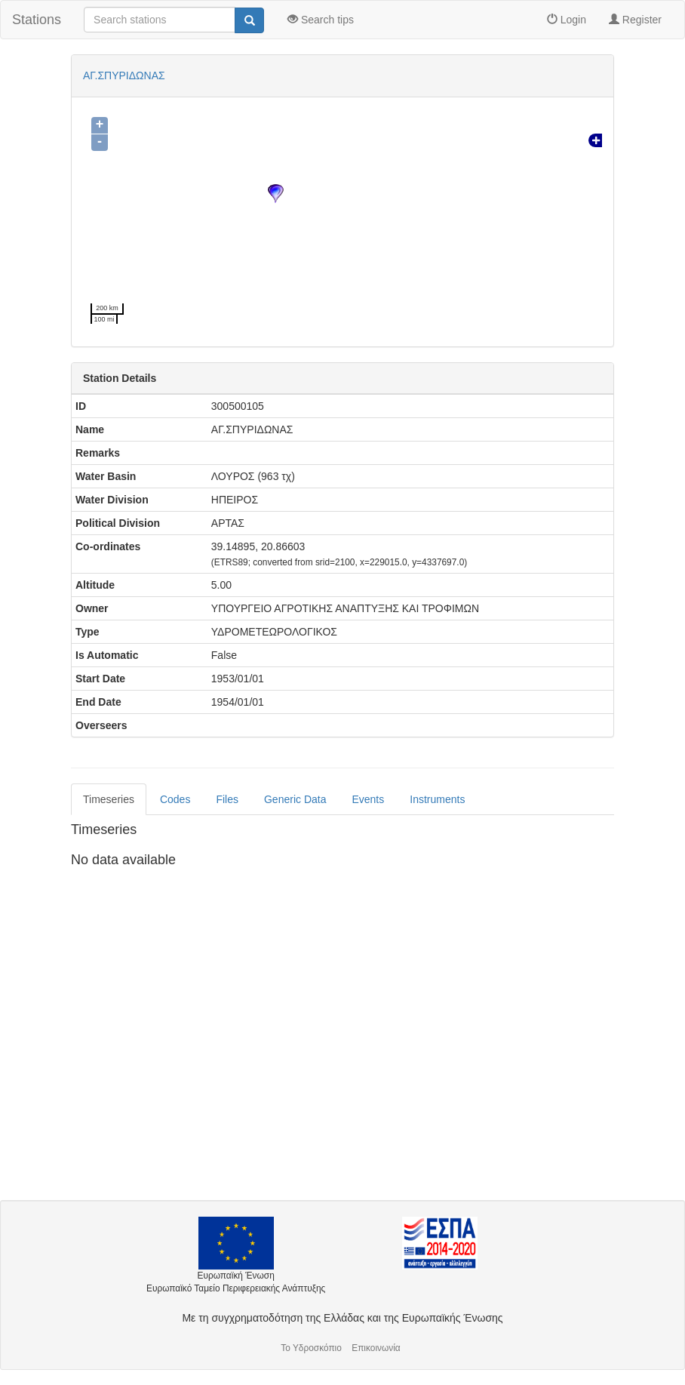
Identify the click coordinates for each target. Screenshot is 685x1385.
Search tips (320, 20)
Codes (175, 799)
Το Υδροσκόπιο (311, 1348)
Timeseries (108, 799)
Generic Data (295, 799)
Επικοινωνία (376, 1348)
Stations (36, 19)
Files (227, 799)
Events (368, 799)
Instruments (437, 799)
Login (566, 20)
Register (635, 20)
